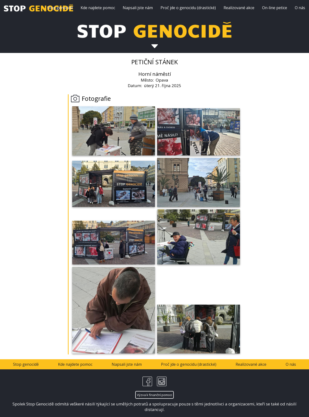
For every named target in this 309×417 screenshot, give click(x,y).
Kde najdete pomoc (98, 7)
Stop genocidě (60, 7)
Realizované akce (239, 7)
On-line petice (274, 7)
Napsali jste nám (138, 7)
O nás (300, 7)
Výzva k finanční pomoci (154, 395)
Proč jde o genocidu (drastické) (188, 7)
